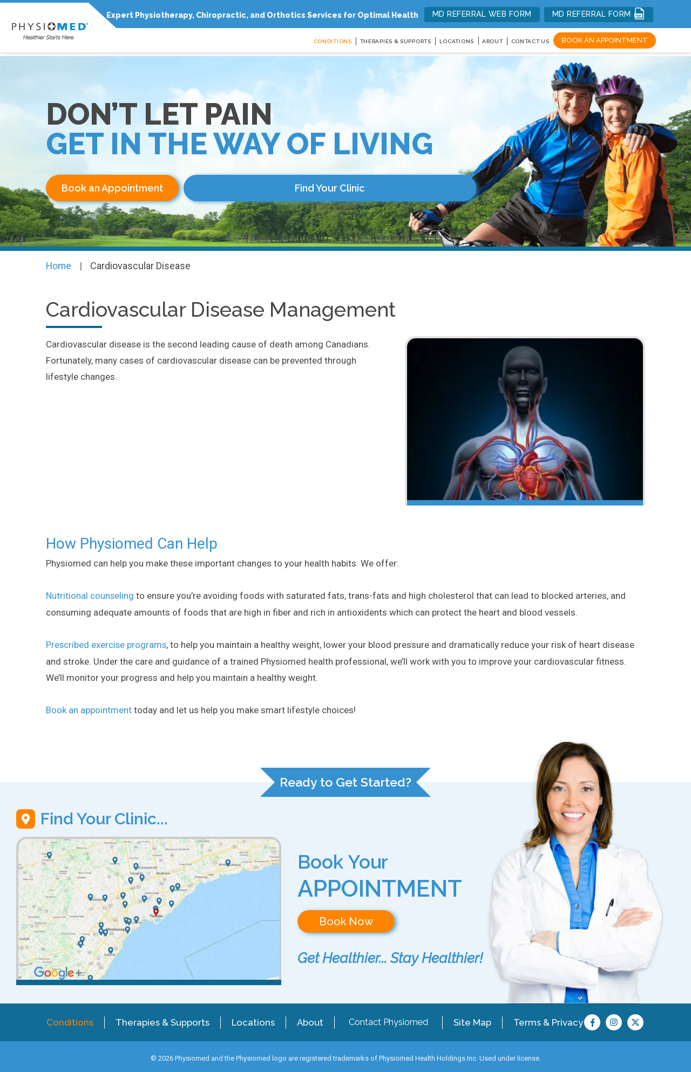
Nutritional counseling (90, 593)
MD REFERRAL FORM (599, 13)
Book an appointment (89, 706)
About (492, 41)
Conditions (72, 1018)
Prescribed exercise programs (107, 642)
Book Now (346, 918)
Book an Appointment (604, 40)
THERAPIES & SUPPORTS (395, 41)
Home (59, 263)
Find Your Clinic (253, 188)
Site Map (469, 1018)
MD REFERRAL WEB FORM (482, 14)
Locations (250, 1018)
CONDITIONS (333, 41)
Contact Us (530, 41)
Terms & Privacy (543, 1018)
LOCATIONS (456, 41)
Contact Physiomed (384, 1018)
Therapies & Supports (163, 1018)
